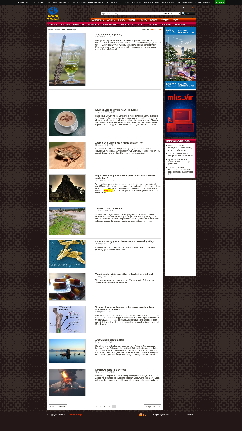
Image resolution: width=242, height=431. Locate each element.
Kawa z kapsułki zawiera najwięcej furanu (116, 110)
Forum (121, 20)
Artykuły (111, 20)
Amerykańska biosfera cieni (109, 340)
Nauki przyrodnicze (130, 24)
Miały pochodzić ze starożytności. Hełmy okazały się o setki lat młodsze (180, 148)
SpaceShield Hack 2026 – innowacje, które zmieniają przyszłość (179, 161)
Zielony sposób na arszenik (109, 208)
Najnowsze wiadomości (178, 141)
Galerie (153, 20)
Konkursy (142, 20)
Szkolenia (189, 414)
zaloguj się (189, 7)
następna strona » (152, 407)
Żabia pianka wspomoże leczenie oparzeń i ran (119, 143)
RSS (145, 414)
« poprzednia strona (58, 407)
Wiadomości (98, 20)
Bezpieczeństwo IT (110, 24)
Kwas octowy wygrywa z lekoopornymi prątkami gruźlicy (124, 241)
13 (124, 406)
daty (159, 30)
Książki (131, 20)
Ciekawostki (179, 24)
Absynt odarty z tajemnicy (108, 34)
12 (119, 406)
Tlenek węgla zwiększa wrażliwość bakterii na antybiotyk (124, 274)
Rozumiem (219, 2)
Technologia (65, 24)
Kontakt (178, 414)
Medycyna (52, 24)
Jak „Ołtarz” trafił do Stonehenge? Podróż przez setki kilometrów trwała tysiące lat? (180, 171)
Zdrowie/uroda (92, 24)
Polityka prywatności (161, 414)
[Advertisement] (105, 98)
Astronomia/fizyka (149, 24)
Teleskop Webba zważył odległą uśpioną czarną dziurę (180, 155)
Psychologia (78, 24)
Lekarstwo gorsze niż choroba (110, 370)
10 (109, 406)
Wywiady (165, 20)
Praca (175, 20)
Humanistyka (165, 24)
